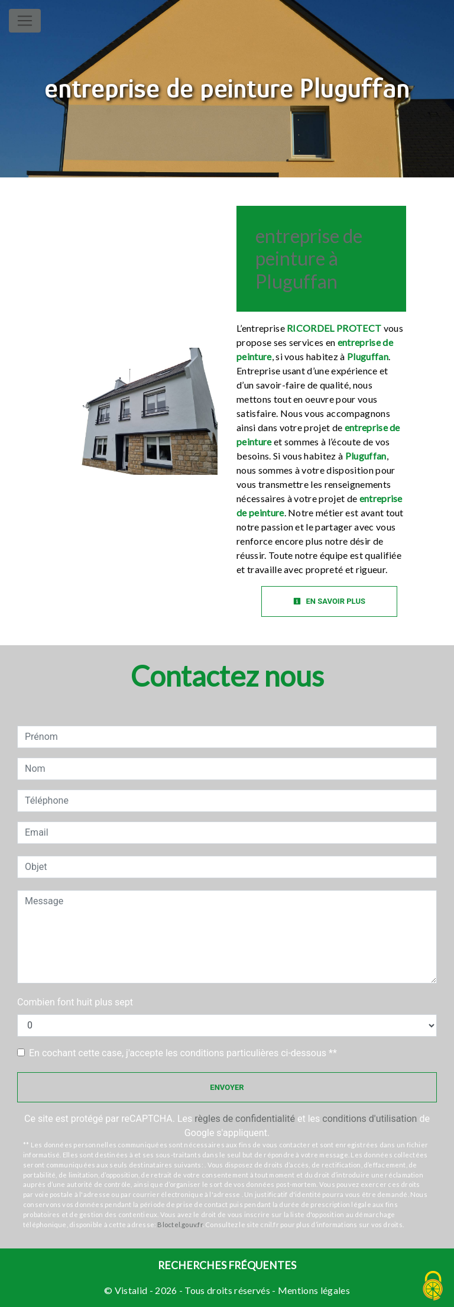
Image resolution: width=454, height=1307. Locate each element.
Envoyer (227, 1087)
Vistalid (131, 1290)
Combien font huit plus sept (75, 1002)
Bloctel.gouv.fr (179, 1224)
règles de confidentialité (244, 1118)
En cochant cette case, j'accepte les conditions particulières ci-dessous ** (183, 1053)
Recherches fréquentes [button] (227, 1265)
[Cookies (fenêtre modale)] (433, 1286)
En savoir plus (329, 601)
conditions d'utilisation (369, 1118)
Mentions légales (313, 1290)
